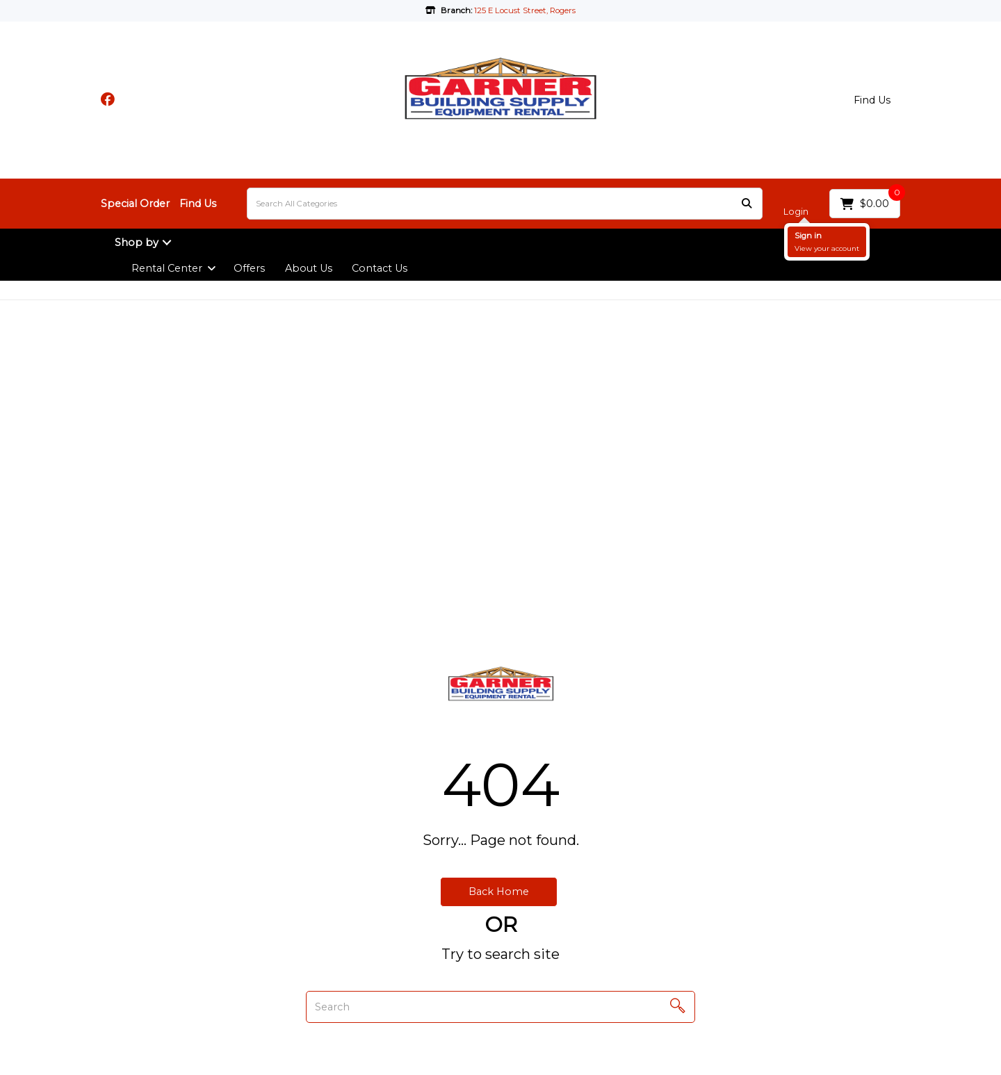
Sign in (808, 235)
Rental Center (166, 268)
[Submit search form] (747, 204)
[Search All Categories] (505, 204)
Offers (249, 268)
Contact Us (379, 268)
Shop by (136, 242)
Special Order (135, 203)
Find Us (872, 100)
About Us (308, 268)
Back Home (499, 891)
